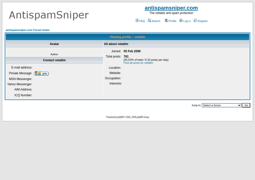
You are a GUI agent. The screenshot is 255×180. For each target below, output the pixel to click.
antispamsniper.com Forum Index (28, 30)
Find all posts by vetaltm (138, 62)
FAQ (140, 21)
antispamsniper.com (171, 8)
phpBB (120, 117)
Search (154, 21)
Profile (170, 21)
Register (201, 21)
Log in (185, 21)
